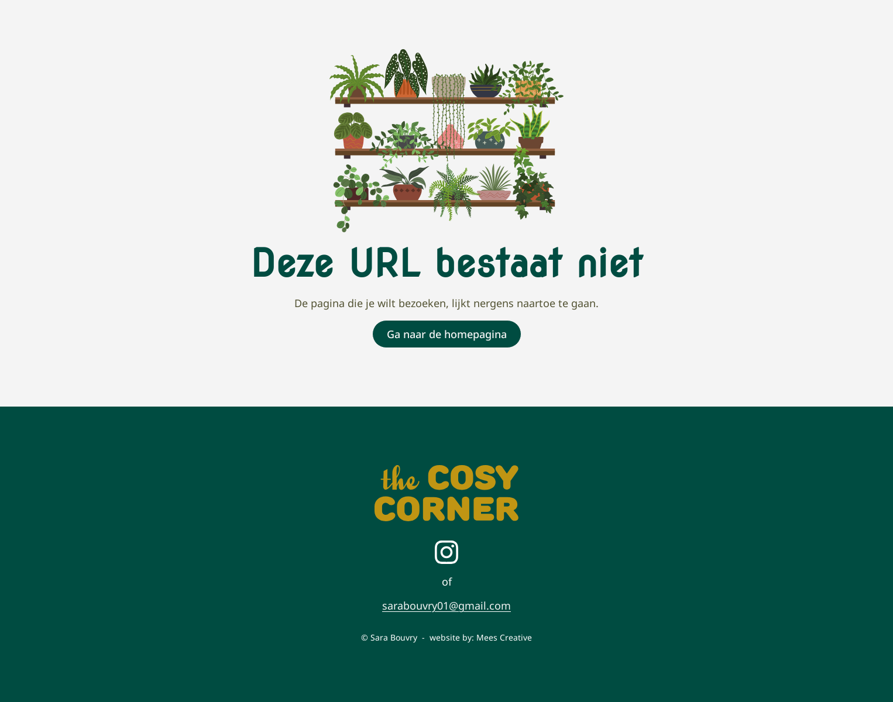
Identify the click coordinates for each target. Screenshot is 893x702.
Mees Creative (504, 637)
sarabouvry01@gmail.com (446, 605)
